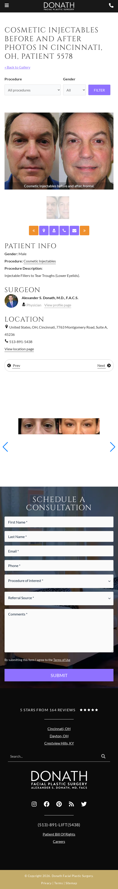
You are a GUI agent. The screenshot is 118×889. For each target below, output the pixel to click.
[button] (5, 447)
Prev (13, 365)
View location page (19, 349)
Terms (58, 883)
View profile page (57, 305)
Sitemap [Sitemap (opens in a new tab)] (71, 883)
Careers (59, 841)
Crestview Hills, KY (59, 743)
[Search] (103, 756)
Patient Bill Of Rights (59, 834)
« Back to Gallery (17, 67)
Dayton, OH (59, 736)
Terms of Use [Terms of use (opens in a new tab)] (61, 660)
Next (104, 365)
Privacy (46, 883)
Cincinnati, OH (59, 728)
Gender (69, 79)
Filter (99, 90)
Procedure (13, 79)
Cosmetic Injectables (40, 261)
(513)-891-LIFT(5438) (59, 824)
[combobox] (52, 756)
